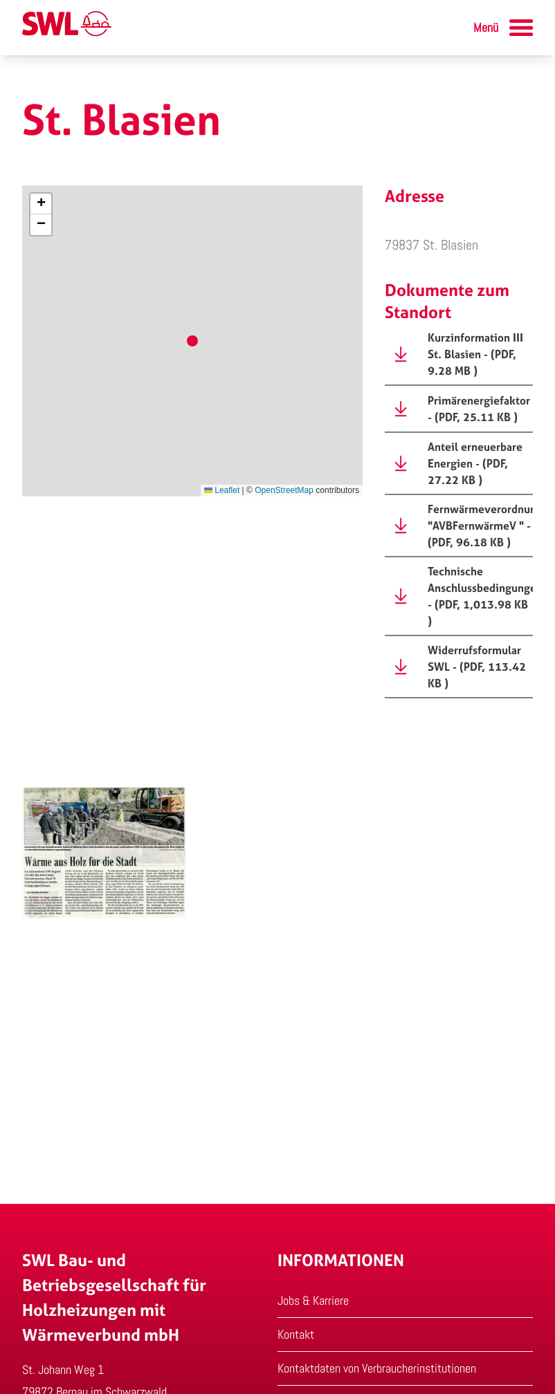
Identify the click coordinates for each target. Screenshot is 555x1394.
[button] (40, 204)
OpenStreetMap (284, 490)
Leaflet (221, 490)
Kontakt (296, 1334)
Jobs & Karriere (313, 1300)
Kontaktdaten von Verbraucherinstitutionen (377, 1368)
